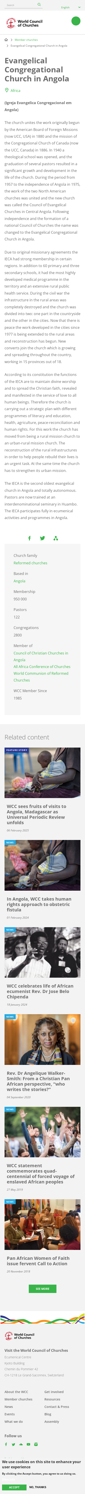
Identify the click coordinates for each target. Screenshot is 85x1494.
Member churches (26, 40)
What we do (14, 1421)
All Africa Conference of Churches (42, 666)
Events (10, 1414)
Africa (15, 90)
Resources (52, 1399)
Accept (14, 1487)
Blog (47, 1414)
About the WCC (16, 1392)
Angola (19, 581)
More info (8, 1479)
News (9, 1407)
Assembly (51, 1421)
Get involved (54, 1392)
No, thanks (37, 1487)
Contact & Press (56, 1407)
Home (6, 39)
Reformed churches (30, 563)
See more (42, 1289)
